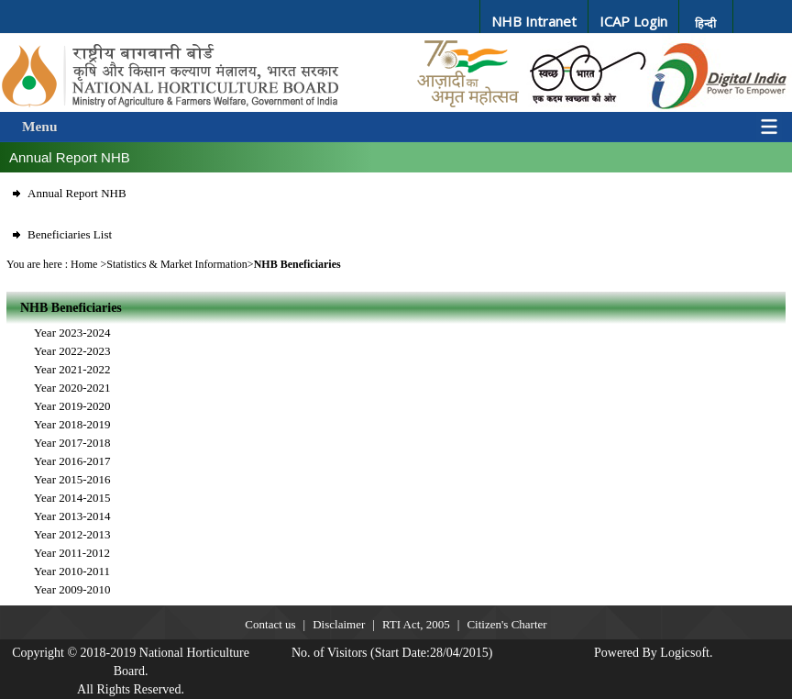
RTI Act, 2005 (416, 624)
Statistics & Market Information (177, 264)
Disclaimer (339, 624)
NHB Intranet (534, 21)
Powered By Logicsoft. (653, 653)
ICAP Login (633, 21)
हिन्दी (705, 23)
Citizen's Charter (506, 624)
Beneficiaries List (70, 234)
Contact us (270, 624)
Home (84, 264)
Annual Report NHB (77, 193)
